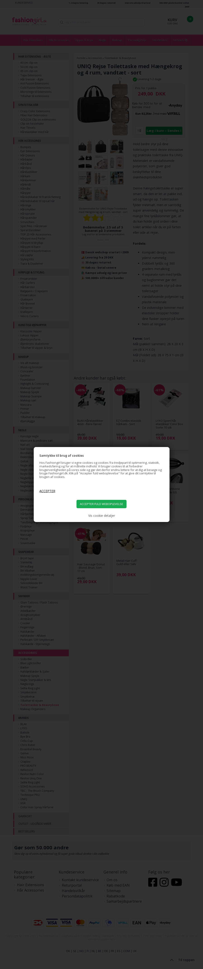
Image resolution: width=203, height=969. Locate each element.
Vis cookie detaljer (101, 515)
